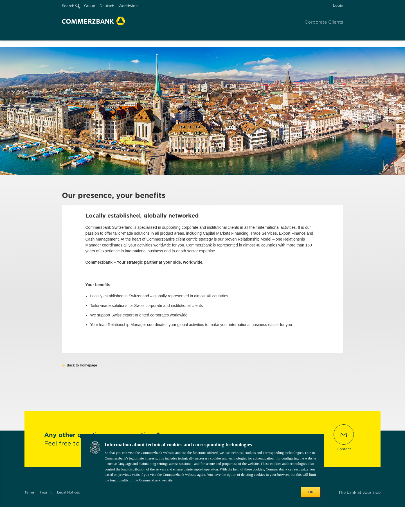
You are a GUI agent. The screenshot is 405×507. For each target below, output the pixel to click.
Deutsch (107, 6)
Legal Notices (68, 492)
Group (89, 6)
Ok (310, 492)
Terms (29, 492)
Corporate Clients (324, 22)
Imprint (46, 492)
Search (71, 6)
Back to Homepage (82, 365)
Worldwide (128, 6)
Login (338, 5)
